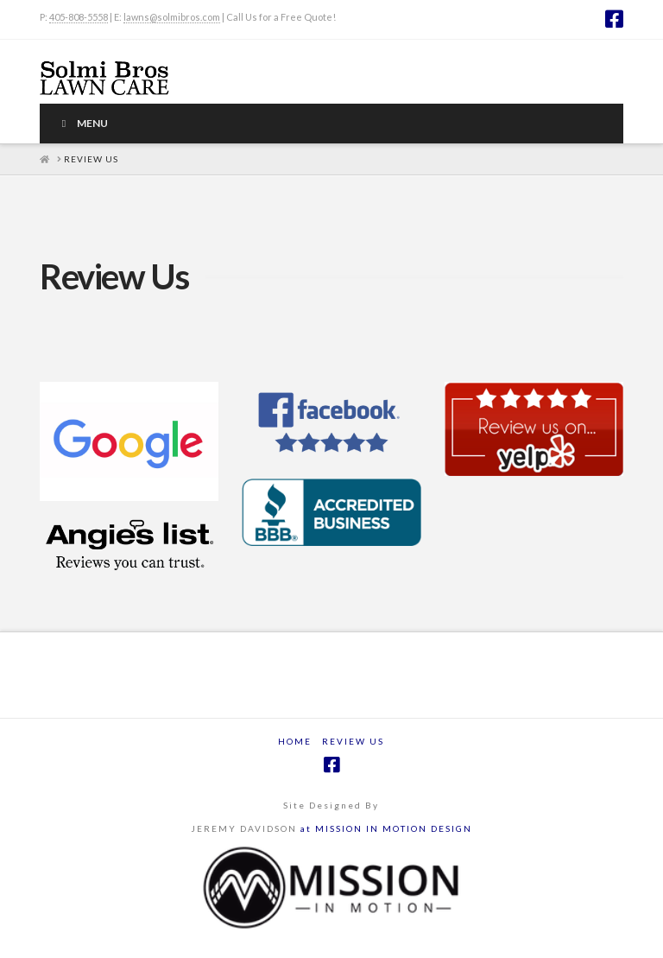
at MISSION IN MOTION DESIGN (386, 828)
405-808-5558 (78, 16)
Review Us (353, 741)
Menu (82, 123)
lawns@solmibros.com (171, 16)
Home (295, 741)
